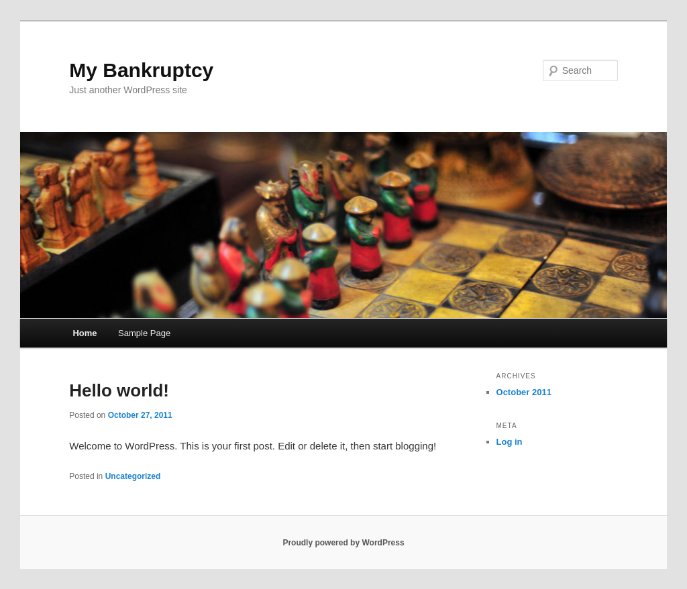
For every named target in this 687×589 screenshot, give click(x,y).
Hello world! (119, 390)
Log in (509, 442)
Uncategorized (133, 476)
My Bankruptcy (141, 70)
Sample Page (144, 333)
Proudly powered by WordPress (343, 542)
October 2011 (523, 392)
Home (84, 333)
